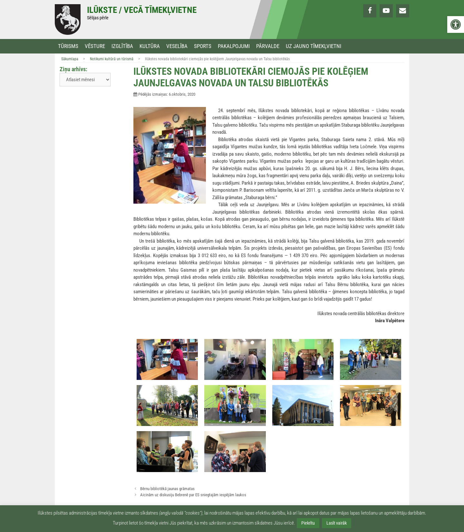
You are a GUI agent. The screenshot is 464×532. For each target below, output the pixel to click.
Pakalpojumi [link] (234, 46)
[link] (455, 24)
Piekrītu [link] (308, 523)
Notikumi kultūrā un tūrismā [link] (111, 59)
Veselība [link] (177, 46)
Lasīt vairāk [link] (336, 523)
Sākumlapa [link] (69, 59)
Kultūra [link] (150, 46)
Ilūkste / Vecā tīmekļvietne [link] (142, 10)
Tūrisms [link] (68, 46)
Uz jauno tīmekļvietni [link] (313, 46)
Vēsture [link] (95, 46)
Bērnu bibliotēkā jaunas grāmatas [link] (167, 488)
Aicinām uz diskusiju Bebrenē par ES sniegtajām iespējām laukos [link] (193, 494)
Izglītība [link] (122, 46)
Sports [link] (202, 46)
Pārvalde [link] (267, 46)
